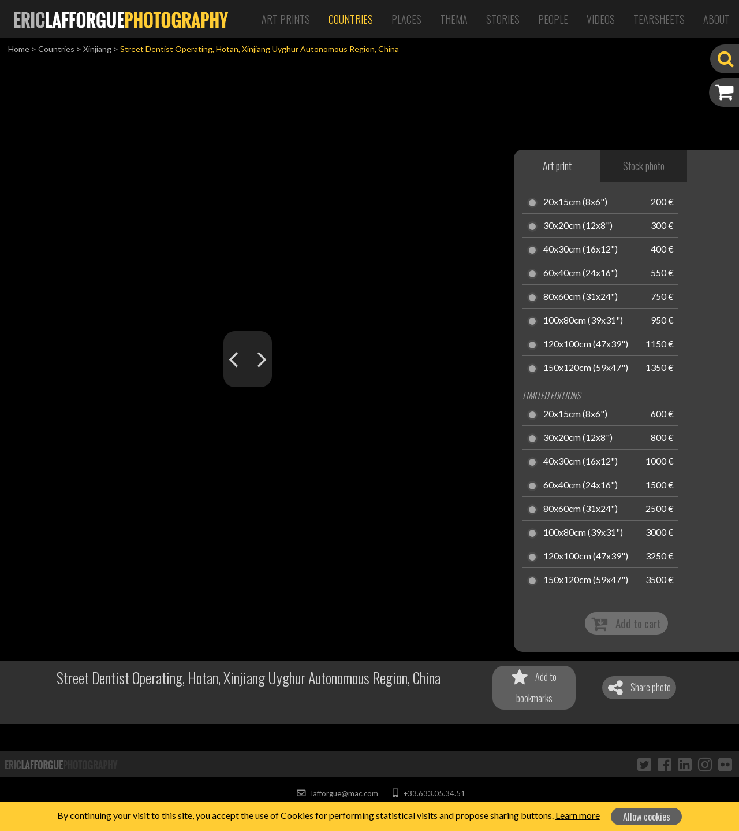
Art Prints (286, 19)
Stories (503, 19)
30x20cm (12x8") (578, 226)
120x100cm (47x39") (585, 344)
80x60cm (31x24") (580, 297)
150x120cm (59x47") (585, 368)
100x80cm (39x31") (583, 320)
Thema (454, 19)
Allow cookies (646, 816)
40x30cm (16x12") (580, 249)
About (716, 19)
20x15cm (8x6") (575, 202)
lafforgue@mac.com (337, 793)
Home (18, 49)
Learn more (577, 815)
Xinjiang (97, 49)
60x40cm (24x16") (580, 273)
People (553, 19)
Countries (351, 19)
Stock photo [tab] (644, 165)
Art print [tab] (557, 165)
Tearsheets (659, 19)
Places (406, 19)
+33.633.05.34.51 (429, 793)
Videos (601, 19)
